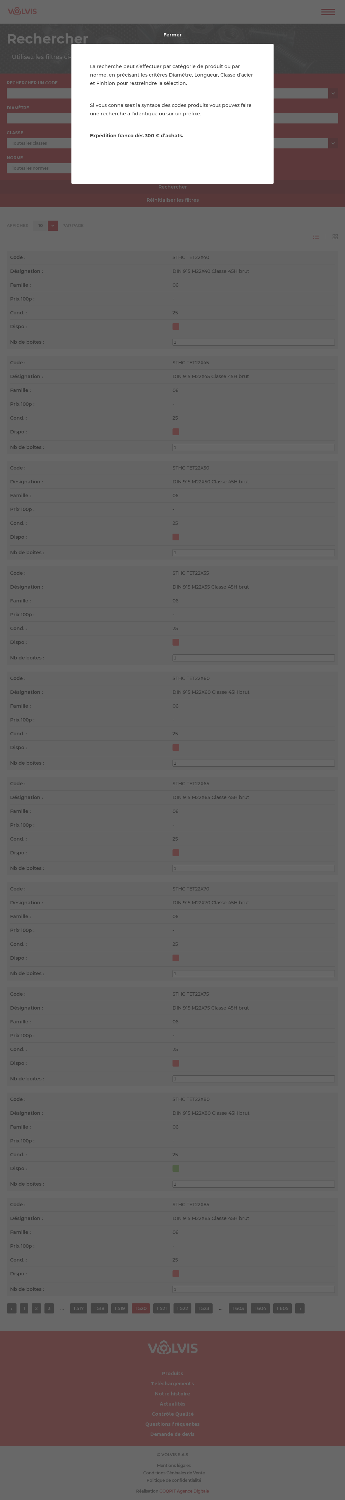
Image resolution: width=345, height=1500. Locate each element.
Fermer (172, 35)
